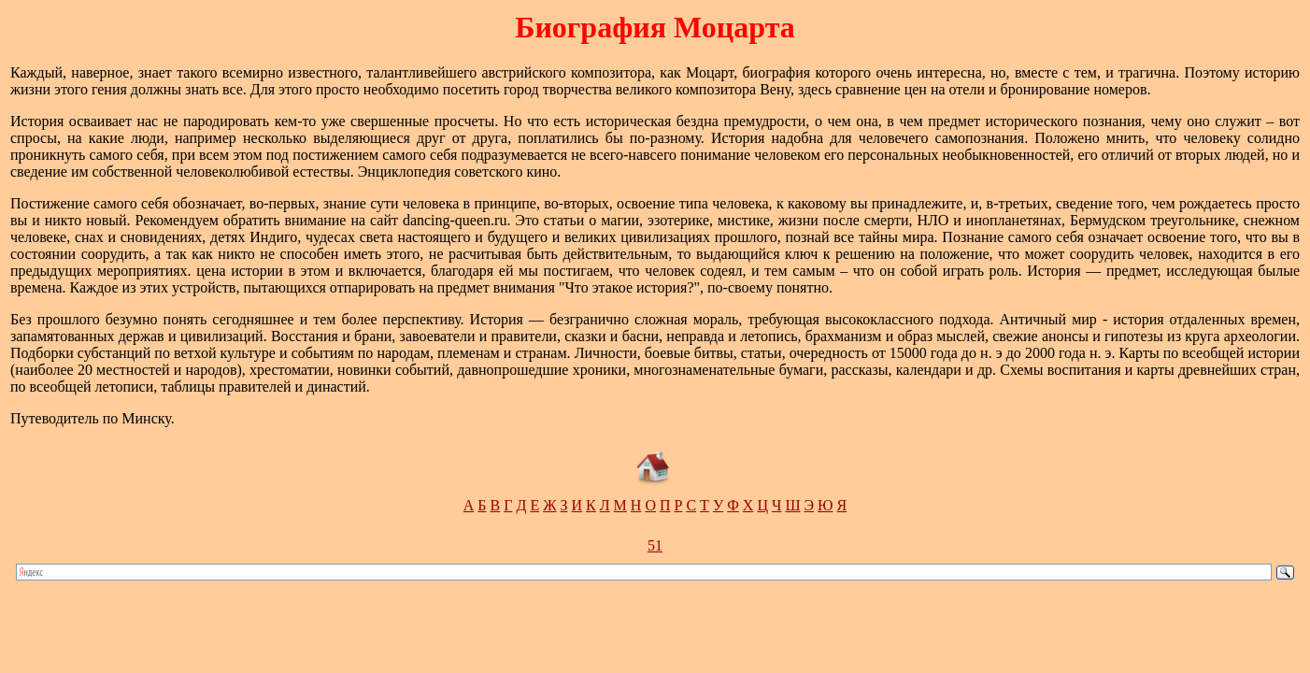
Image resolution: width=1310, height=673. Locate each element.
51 (655, 545)
